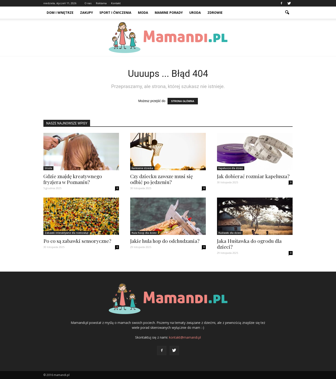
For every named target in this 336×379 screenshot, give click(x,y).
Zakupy (86, 12)
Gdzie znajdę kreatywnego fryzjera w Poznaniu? (72, 179)
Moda (143, 12)
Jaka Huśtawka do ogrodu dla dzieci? (249, 243)
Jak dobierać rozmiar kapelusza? (253, 176)
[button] (287, 12)
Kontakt (116, 3)
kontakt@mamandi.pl (185, 337)
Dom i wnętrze (60, 12)
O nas (87, 3)
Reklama (101, 3)
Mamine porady (169, 12)
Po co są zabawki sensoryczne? (77, 240)
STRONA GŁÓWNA (182, 101)
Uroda (195, 12)
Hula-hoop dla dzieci (144, 232)
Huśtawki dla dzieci (229, 232)
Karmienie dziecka (142, 168)
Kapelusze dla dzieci (230, 168)
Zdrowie (215, 12)
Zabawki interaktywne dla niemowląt (66, 232)
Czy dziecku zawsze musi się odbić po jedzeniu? (161, 179)
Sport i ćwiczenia (115, 12)
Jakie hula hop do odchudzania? (165, 240)
